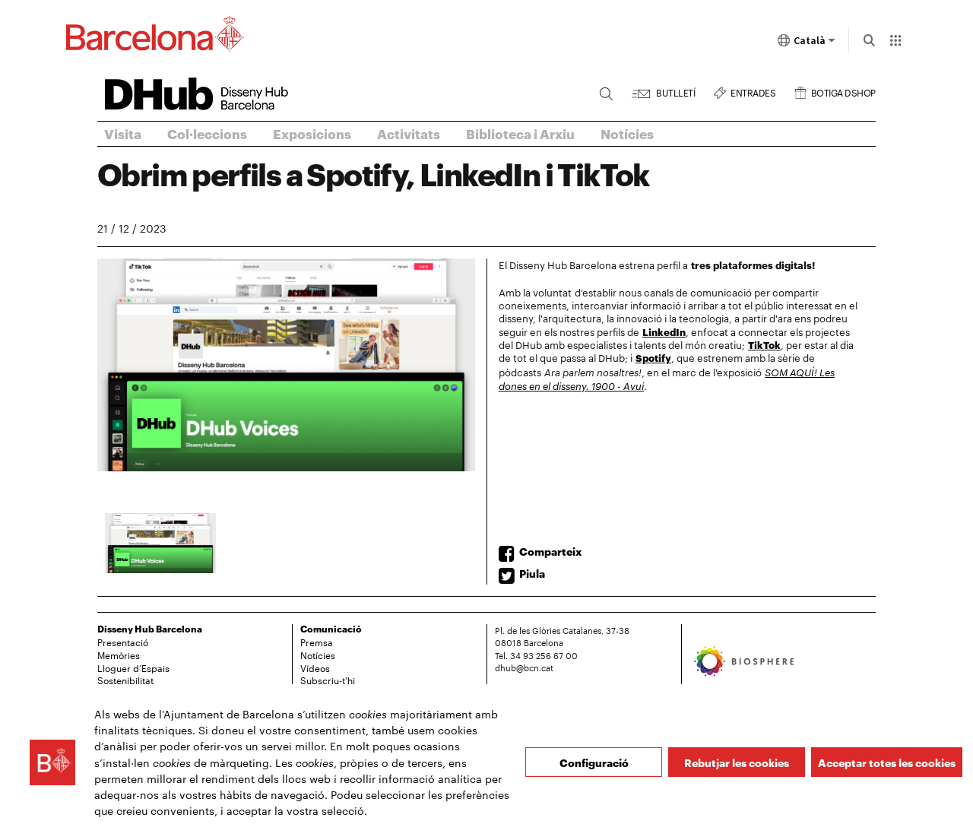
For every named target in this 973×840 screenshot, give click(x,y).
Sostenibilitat (125, 679)
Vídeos (315, 667)
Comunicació (331, 628)
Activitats (408, 133)
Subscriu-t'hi (327, 679)
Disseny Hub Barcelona (149, 628)
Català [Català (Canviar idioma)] (806, 43)
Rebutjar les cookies (736, 762)
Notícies (627, 133)
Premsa (316, 641)
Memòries (118, 654)
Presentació (122, 641)
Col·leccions (207, 133)
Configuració (594, 762)
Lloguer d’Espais (133, 667)
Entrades (753, 91)
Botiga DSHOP (843, 91)
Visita (122, 133)
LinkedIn (664, 331)
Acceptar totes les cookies (887, 762)
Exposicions (312, 133)
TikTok (764, 344)
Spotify (653, 357)
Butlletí (675, 91)
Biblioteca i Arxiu (520, 133)
